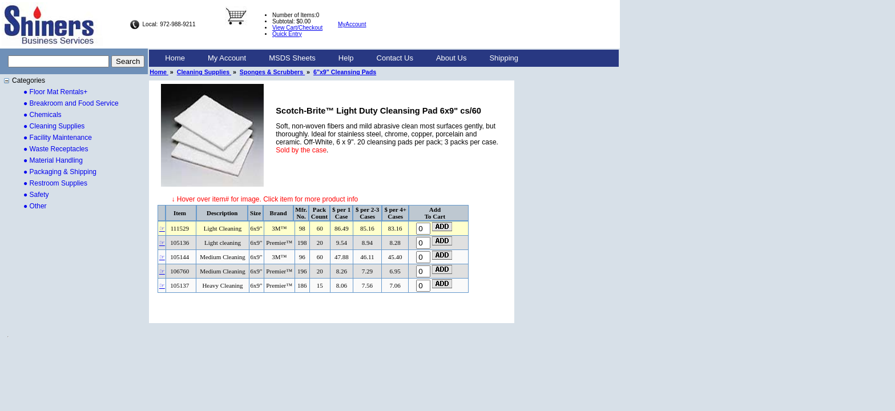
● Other (35, 206)
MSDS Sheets (292, 58)
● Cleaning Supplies (53, 126)
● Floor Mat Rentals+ (55, 92)
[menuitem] (175, 58)
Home (175, 58)
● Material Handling (53, 160)
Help (346, 58)
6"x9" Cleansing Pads (344, 71)
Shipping (503, 58)
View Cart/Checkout (297, 28)
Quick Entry (287, 34)
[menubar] (342, 58)
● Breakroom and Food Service (71, 103)
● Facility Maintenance (57, 138)
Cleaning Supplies (204, 71)
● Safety (36, 195)
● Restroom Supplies (55, 183)
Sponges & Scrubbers (272, 71)
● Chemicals (42, 115)
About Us (451, 58)
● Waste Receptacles (55, 149)
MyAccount (352, 24)
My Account (227, 58)
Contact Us (395, 58)
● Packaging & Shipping (59, 172)
